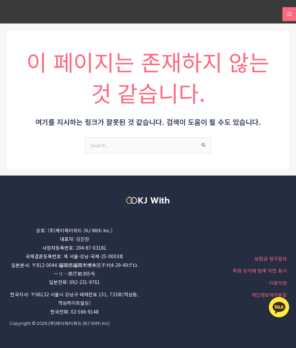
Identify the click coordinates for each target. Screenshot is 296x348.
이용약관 (278, 282)
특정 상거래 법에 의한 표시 (260, 270)
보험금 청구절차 (270, 258)
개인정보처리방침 (269, 294)
